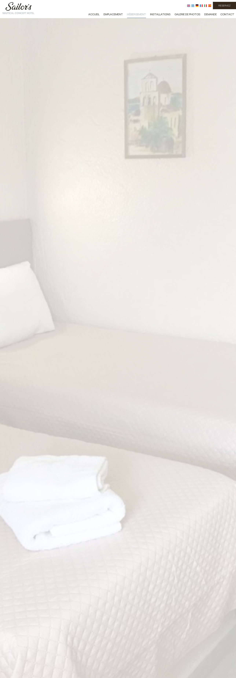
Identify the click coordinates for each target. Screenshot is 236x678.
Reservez (224, 5)
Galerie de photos (187, 14)
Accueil (93, 14)
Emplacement (113, 14)
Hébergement (136, 14)
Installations (160, 14)
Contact (227, 14)
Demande (210, 14)
